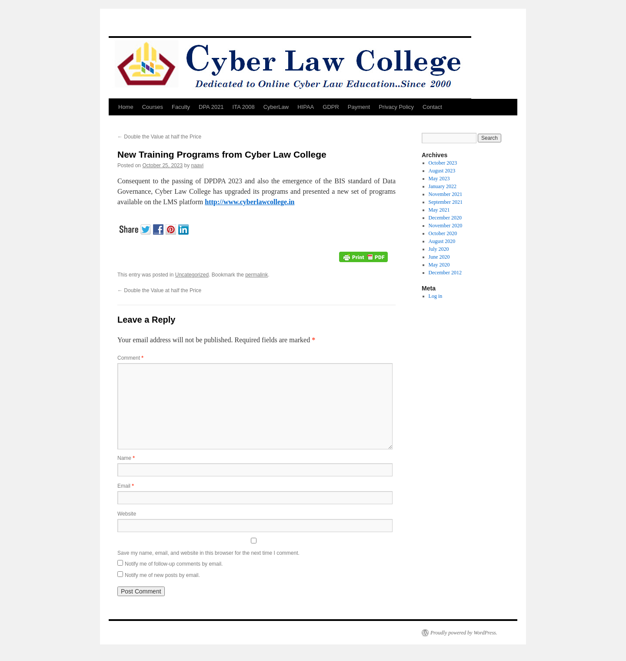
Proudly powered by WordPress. (463, 633)
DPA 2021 (211, 107)
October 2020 (443, 233)
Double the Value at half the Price (159, 137)
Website (126, 514)
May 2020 (439, 265)
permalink (256, 275)
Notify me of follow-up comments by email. (174, 564)
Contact (432, 107)
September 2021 (446, 202)
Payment (359, 107)
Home (125, 107)
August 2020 (442, 241)
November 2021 (446, 194)
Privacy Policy (396, 107)
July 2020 (439, 249)
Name (126, 458)
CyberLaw (276, 107)
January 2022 (442, 186)
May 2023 (439, 178)
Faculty (181, 107)
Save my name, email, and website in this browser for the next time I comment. (208, 553)
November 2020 (446, 226)
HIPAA (305, 107)
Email (125, 486)
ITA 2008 (244, 107)
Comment (130, 358)
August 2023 (442, 171)
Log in (436, 296)
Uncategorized (192, 275)
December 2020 (445, 218)
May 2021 (439, 210)
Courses (152, 107)
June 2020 (439, 257)
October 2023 (443, 163)
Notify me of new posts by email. (162, 575)
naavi (197, 165)
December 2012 (445, 273)
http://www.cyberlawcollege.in (249, 202)
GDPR (331, 107)
